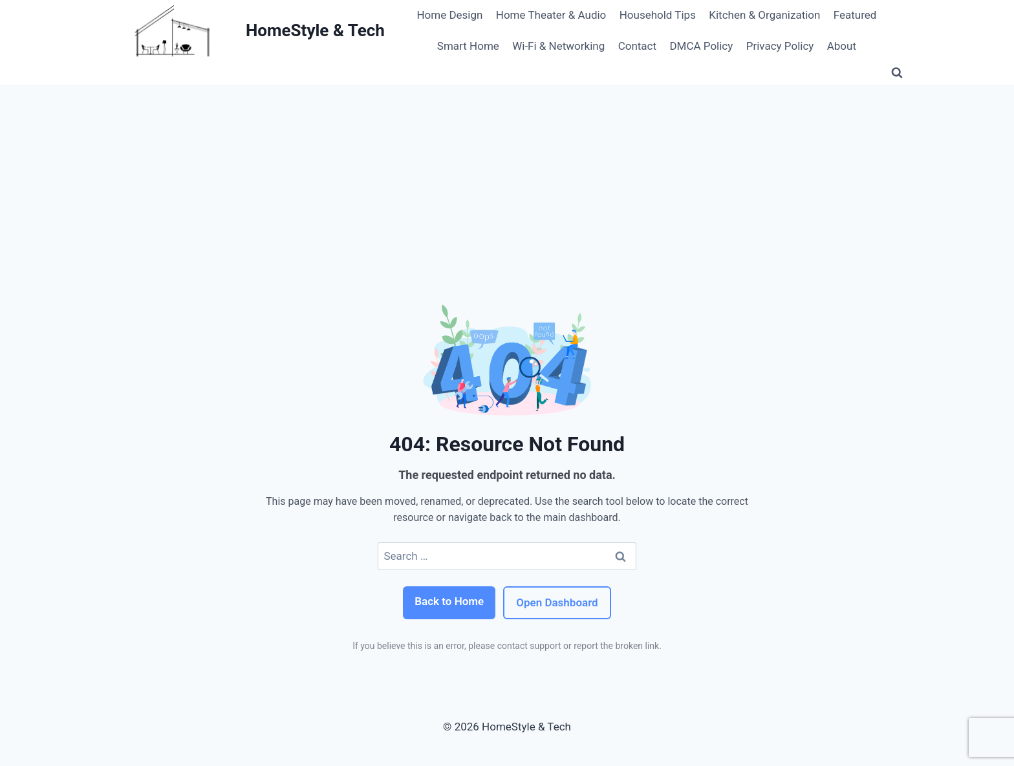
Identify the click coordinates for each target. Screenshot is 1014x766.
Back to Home (449, 601)
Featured (855, 14)
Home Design (449, 14)
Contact (637, 45)
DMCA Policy (701, 45)
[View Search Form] (897, 73)
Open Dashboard (557, 602)
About (841, 45)
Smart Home (468, 45)
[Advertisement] (507, 181)
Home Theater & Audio (551, 14)
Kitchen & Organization (764, 14)
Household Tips (658, 14)
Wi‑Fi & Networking (558, 45)
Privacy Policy (780, 45)
